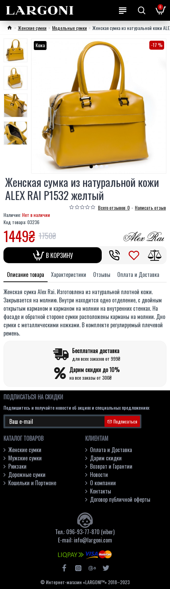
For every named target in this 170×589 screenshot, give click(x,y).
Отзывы (101, 274)
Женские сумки (32, 27)
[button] (91, 166)
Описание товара (25, 274)
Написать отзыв (150, 207)
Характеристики (68, 274)
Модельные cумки (69, 27)
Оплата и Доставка (138, 274)
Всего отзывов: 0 (114, 207)
